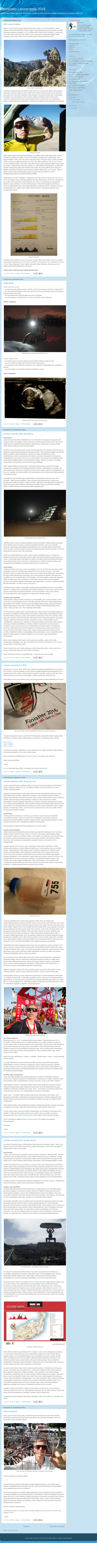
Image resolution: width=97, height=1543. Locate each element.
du (25, 262)
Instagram (72, 47)
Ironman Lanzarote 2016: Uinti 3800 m (18, 434)
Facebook (72, 45)
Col (23, 262)
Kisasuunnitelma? (10, 1411)
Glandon (29, 262)
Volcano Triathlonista (35, 1282)
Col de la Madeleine (51, 262)
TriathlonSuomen (27, 1115)
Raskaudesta (8, 283)
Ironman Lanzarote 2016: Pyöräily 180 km (19, 1140)
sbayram (54, 1538)
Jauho (81, 22)
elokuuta (75, 99)
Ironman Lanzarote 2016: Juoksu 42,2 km (19, 781)
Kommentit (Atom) (12, 1530)
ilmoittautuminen (14, 1066)
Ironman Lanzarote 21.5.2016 (14, 665)
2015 (72, 108)
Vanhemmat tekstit (57, 1526)
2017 (72, 97)
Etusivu (26, 1526)
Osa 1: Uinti (7, 742)
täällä (56, 971)
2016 (72, 105)
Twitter (71, 49)
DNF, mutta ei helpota (11, 24)
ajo (15, 188)
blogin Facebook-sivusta (29, 756)
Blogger (69, 1538)
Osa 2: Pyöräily (8, 744)
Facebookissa (82, 40)
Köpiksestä (43, 768)
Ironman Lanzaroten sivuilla (48, 1510)
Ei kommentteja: (26, 273)
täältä (24, 644)
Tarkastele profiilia (74, 51)
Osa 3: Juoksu (8, 746)
